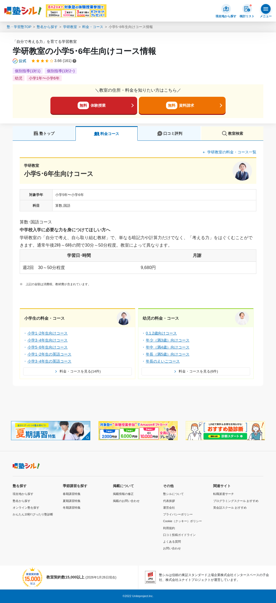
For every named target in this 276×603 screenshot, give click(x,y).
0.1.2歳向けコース (161, 333)
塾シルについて (173, 493)
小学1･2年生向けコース (47, 333)
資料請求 (180, 105)
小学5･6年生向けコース (47, 347)
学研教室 (70, 27)
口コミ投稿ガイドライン (179, 534)
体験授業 (92, 105)
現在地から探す (23, 493)
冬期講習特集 (72, 507)
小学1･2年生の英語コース (49, 354)
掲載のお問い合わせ (126, 500)
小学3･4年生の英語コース (49, 361)
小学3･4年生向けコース (47, 340)
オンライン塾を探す (26, 507)
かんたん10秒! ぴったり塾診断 (33, 514)
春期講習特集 (72, 493)
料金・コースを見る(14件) (77, 371)
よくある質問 (172, 541)
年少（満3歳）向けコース (167, 340)
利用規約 (169, 528)
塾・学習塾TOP (19, 27)
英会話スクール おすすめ (230, 507)
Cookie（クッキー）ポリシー (182, 521)
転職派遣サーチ (223, 493)
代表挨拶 (169, 500)
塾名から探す (47, 27)
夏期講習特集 (72, 500)
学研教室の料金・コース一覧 (229, 152)
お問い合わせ (172, 548)
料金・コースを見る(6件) (196, 371)
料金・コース (92, 27)
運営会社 (169, 507)
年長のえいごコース (163, 361)
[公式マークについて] (20, 60)
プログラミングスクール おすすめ (235, 500)
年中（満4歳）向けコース (167, 347)
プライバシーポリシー (178, 514)
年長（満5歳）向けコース (167, 354)
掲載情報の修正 (123, 493)
